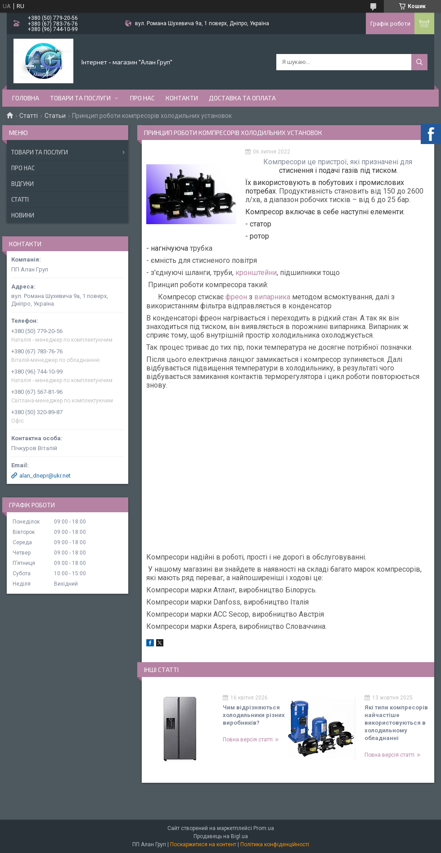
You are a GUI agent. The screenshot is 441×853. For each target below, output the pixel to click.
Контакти (182, 98)
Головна (25, 98)
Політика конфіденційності (274, 844)
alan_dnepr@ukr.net (45, 475)
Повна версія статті (248, 739)
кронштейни (256, 272)
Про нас (142, 98)
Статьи (55, 115)
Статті (28, 115)
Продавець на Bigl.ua (221, 836)
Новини (22, 215)
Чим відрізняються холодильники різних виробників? (254, 715)
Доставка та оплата (242, 98)
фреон (236, 297)
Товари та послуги (80, 98)
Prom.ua (263, 828)
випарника (272, 297)
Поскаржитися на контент (203, 844)
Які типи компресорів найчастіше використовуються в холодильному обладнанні (396, 722)
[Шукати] (419, 62)
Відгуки (22, 183)
